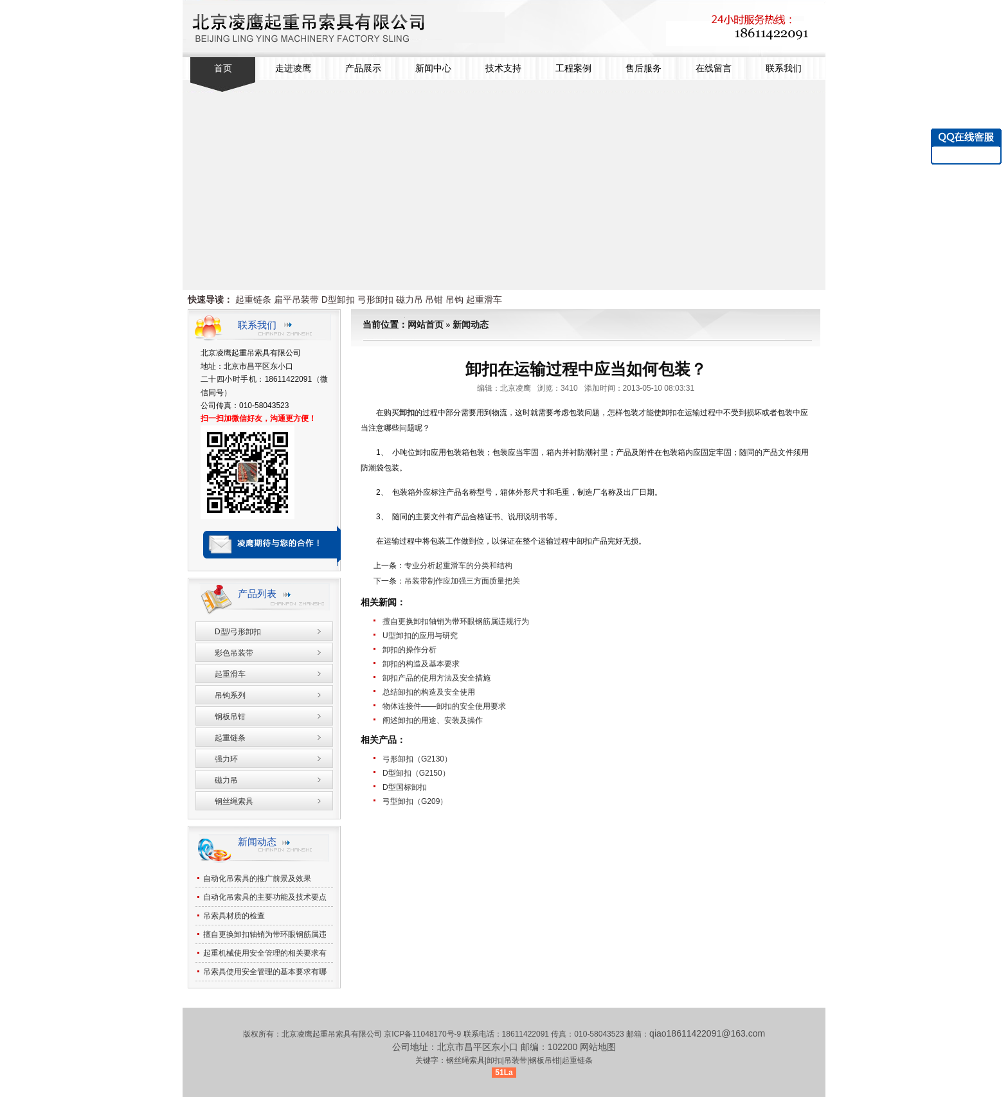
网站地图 (598, 1047)
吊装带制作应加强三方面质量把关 (462, 580)
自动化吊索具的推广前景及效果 (257, 878)
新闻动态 (471, 325)
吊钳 (434, 299)
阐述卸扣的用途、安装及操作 (432, 720)
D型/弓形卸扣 (238, 631)
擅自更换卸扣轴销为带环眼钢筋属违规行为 (455, 621)
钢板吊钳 (230, 716)
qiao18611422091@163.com (707, 1033)
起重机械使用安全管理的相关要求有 (265, 953)
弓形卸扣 (375, 299)
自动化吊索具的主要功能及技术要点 (265, 897)
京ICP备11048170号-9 (423, 1034)
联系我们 (784, 68)
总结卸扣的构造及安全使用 (428, 692)
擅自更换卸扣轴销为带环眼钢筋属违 (265, 934)
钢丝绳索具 (234, 801)
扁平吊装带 (296, 299)
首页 (223, 68)
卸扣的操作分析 (409, 649)
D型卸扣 (338, 299)
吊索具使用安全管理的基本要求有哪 (265, 971)
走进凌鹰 (293, 68)
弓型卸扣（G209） (414, 801)
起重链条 (253, 299)
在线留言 (714, 68)
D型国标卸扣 (404, 787)
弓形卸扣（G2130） (417, 758)
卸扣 (407, 412)
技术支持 (503, 68)
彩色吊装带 (234, 652)
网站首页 (426, 325)
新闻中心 (433, 68)
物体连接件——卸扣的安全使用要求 (444, 706)
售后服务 (644, 68)
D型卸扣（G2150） (416, 773)
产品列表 (257, 593)
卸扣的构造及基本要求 (421, 663)
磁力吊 (409, 299)
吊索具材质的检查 (234, 915)
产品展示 (363, 68)
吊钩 (455, 299)
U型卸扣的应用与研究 (420, 635)
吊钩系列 (230, 695)
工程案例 (573, 68)
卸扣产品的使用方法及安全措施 (436, 677)
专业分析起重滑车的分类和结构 (458, 565)
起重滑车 (484, 299)
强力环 (226, 758)
